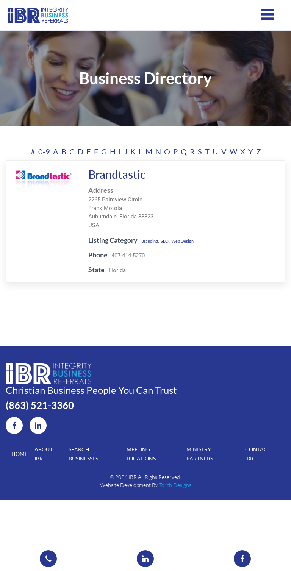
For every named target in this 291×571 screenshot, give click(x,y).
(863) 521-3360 (53, 439)
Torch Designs (175, 531)
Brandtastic (112, 191)
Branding (149, 257)
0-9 (44, 168)
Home (19, 497)
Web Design (193, 257)
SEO (169, 257)
